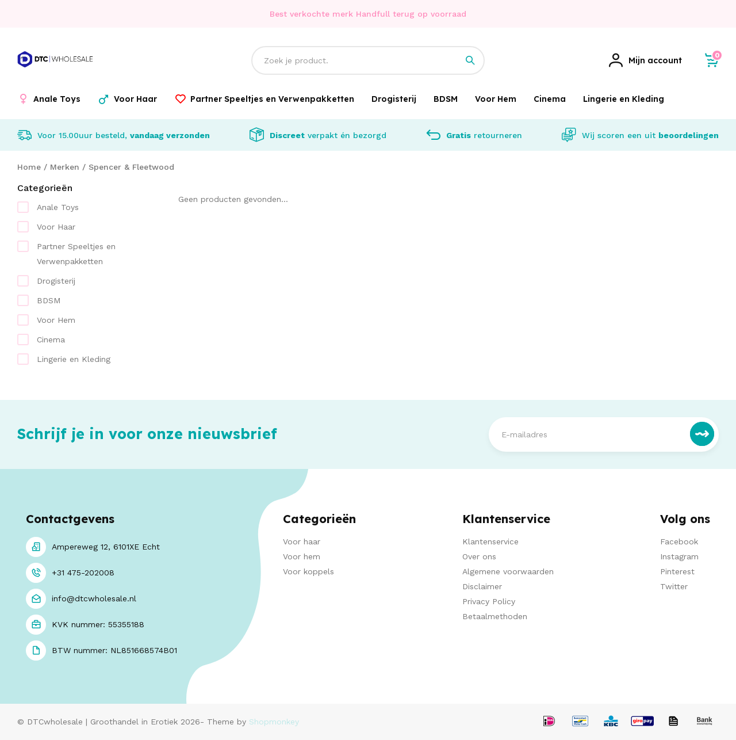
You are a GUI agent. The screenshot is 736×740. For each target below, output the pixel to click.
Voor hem (301, 556)
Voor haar (301, 541)
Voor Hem (56, 320)
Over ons (479, 556)
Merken (64, 166)
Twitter (674, 586)
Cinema (51, 339)
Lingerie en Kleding (73, 359)
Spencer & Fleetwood (131, 166)
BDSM (48, 300)
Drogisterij (56, 280)
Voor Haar (56, 226)
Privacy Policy (488, 601)
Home (29, 166)
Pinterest (677, 571)
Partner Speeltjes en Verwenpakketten (76, 254)
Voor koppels (308, 571)
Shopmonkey (274, 721)
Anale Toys (58, 207)
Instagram (679, 556)
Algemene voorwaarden (508, 571)
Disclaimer (482, 586)
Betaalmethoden (494, 616)
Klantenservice (490, 541)
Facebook (679, 541)
